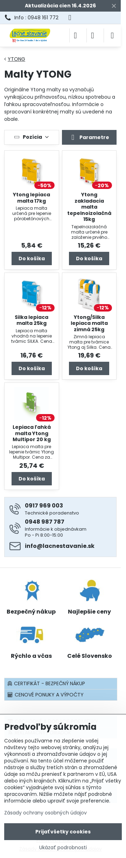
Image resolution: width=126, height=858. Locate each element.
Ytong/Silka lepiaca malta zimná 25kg (89, 323)
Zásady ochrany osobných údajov (45, 812)
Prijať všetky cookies (63, 831)
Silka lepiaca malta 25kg (31, 320)
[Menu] (112, 35)
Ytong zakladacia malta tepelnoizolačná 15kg (89, 207)
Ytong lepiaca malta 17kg (31, 197)
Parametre (89, 138)
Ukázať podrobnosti (63, 847)
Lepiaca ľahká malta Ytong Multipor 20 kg (32, 433)
